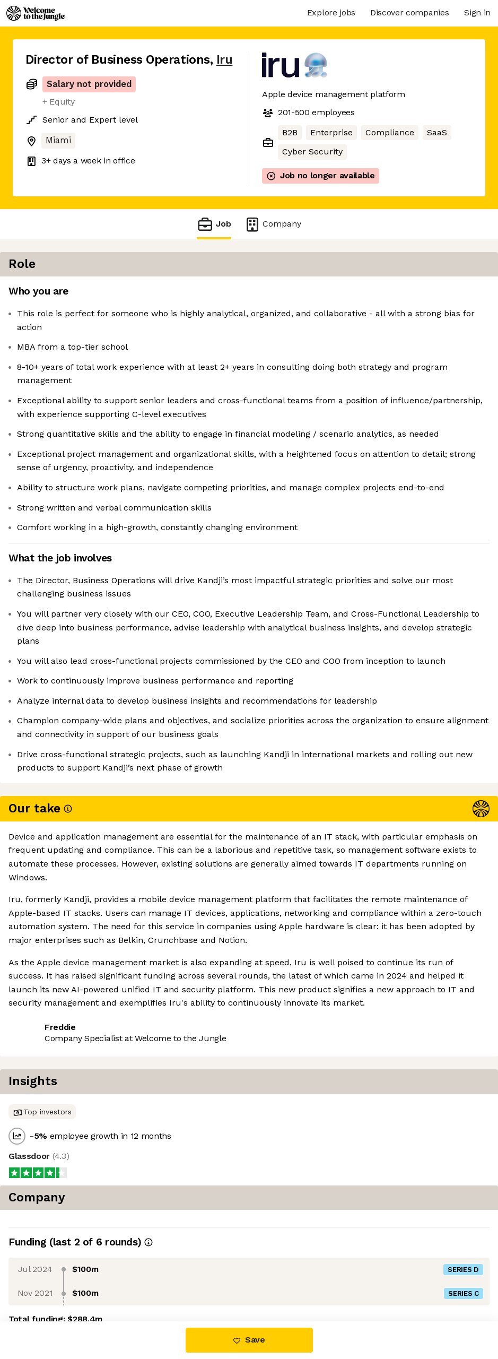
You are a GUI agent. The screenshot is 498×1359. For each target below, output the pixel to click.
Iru (224, 60)
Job (214, 224)
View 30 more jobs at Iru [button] (151, 1108)
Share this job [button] (54, 1108)
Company (272, 224)
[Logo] (35, 13)
